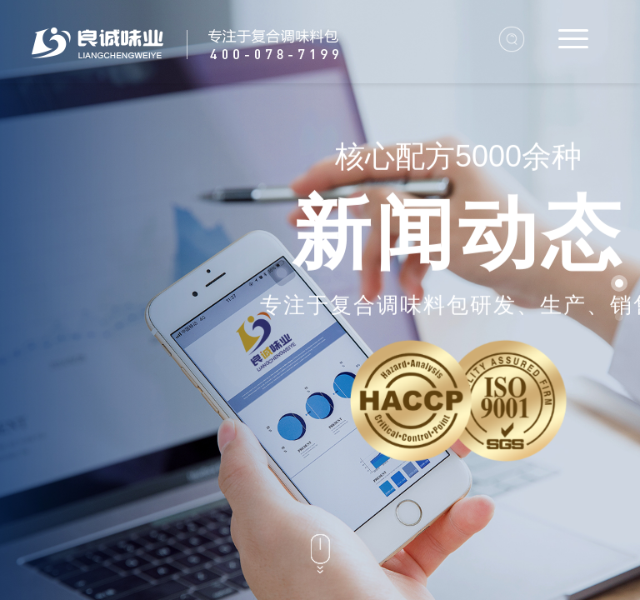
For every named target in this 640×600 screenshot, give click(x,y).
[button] (619, 283)
